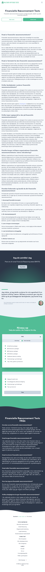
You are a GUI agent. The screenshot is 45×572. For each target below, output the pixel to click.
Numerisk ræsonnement (22, 524)
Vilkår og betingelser (22, 555)
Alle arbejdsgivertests (22, 541)
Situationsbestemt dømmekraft (22, 533)
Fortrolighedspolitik (22, 553)
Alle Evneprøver (22, 539)
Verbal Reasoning (22, 526)
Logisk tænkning (22, 531)
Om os (22, 551)
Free (22, 392)
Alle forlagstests (22, 543)
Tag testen (22, 267)
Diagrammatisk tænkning (22, 529)
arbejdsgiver (22, 103)
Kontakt (22, 548)
